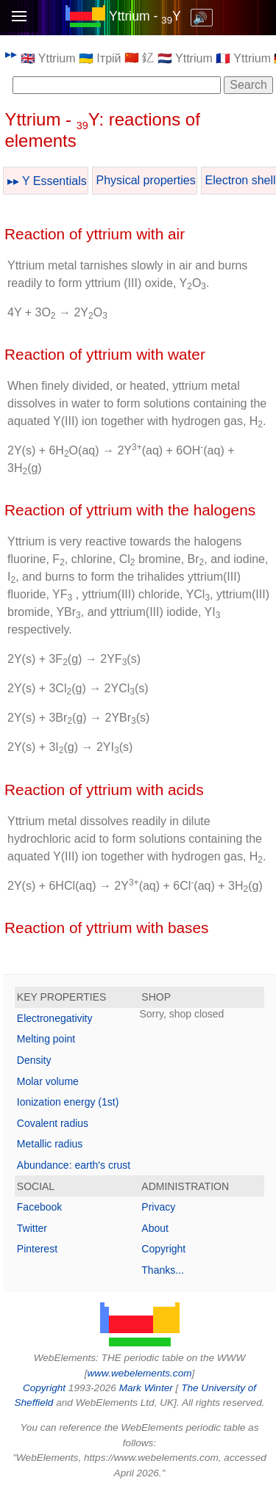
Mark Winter (146, 1387)
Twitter (32, 1228)
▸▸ (11, 54)
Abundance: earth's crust (73, 1165)
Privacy (158, 1207)
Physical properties (146, 180)
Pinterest (37, 1249)
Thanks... (162, 1270)
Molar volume (48, 1081)
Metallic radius (49, 1144)
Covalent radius (52, 1123)
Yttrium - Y (145, 16)
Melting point (46, 1039)
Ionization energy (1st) (68, 1102)
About (155, 1228)
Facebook (39, 1207)
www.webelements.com (139, 1373)
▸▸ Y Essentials (47, 181)
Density (34, 1060)
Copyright (163, 1249)
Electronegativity (55, 1018)
